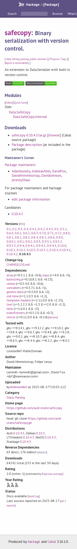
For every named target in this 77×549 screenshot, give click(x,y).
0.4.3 (49, 229)
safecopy (18, 32)
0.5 (56, 229)
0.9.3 (37, 241)
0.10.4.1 (65, 250)
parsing (24, 59)
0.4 (26, 229)
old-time (13, 296)
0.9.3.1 (46, 241)
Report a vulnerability (17, 63)
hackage (34, 541)
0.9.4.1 (30, 245)
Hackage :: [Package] (42, 4)
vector (11, 317)
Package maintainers (20, 165)
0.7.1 (50, 233)
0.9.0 (59, 237)
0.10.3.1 (42, 250)
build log (34, 496)
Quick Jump (20, 102)
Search (12, 14)
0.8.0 (66, 233)
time (10, 309)
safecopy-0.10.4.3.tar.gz (29, 135)
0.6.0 (10, 233)
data (8, 59)
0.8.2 (18, 237)
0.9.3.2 (57, 241)
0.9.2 (28, 241)
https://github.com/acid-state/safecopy (34, 408)
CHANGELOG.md (18, 264)
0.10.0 (62, 245)
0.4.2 (41, 229)
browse (54, 135)
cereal (11, 283)
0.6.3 (34, 233)
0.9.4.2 (40, 245)
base (46, 275)
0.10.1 (11, 250)
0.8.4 (34, 237)
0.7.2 (58, 233)
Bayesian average (52, 474)
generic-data (15, 292)
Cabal (52, 541)
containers (14, 288)
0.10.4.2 (12, 254)
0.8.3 (26, 237)
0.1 (9, 229)
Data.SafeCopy (19, 112)
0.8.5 (42, 237)
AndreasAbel (41, 171)
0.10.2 (21, 250)
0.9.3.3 (11, 245)
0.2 (14, 229)
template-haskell (19, 300)
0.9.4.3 (51, 245)
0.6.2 (26, 233)
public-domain (38, 59)
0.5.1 (63, 229)
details (53, 317)
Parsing (20, 397)
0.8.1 (10, 237)
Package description (27, 144)
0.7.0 (42, 233)
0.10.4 (53, 250)
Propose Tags (58, 59)
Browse (57, 14)
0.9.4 (20, 245)
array (10, 275)
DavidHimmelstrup (26, 175)
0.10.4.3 (17, 214)
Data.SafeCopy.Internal (30, 116)
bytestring (14, 279)
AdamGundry (21, 171)
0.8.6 (51, 237)
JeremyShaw (21, 180)
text (10, 304)
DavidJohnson (51, 175)
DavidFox (59, 171)
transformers (16, 313)
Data (10, 397)
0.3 (20, 229)
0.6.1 (18, 233)
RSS (22, 224)
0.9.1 (20, 241)
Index (9, 102)
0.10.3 (31, 250)
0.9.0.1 (11, 241)
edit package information (31, 199)
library (15, 59)
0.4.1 (33, 229)
